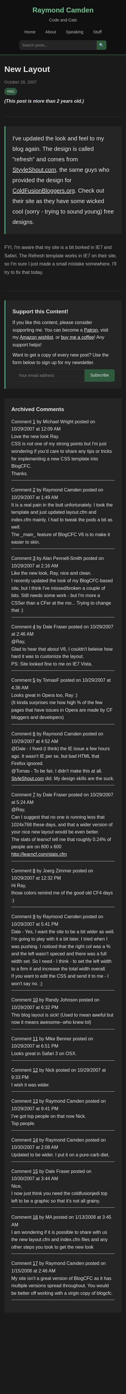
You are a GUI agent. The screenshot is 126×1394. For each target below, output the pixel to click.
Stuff (97, 32)
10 (35, 999)
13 (35, 1101)
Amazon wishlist (36, 337)
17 (35, 1263)
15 (35, 1171)
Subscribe (99, 375)
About (50, 32)
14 (35, 1140)
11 (35, 1038)
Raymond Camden (63, 10)
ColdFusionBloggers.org (43, 190)
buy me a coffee (77, 337)
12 (35, 1070)
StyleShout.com (27, 778)
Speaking (74, 32)
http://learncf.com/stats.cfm (39, 854)
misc (11, 91)
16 (35, 1217)
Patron (91, 330)
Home (29, 32)
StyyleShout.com (34, 170)
